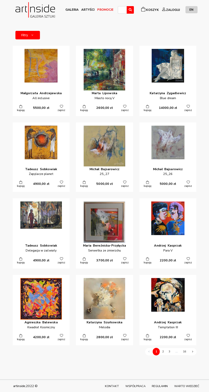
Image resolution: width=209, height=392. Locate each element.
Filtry (30, 35)
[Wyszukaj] (130, 10)
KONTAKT (112, 386)
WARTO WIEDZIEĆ (187, 386)
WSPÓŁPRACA (135, 386)
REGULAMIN (160, 386)
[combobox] (122, 10)
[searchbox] (120, 10)
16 (184, 353)
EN (191, 10)
